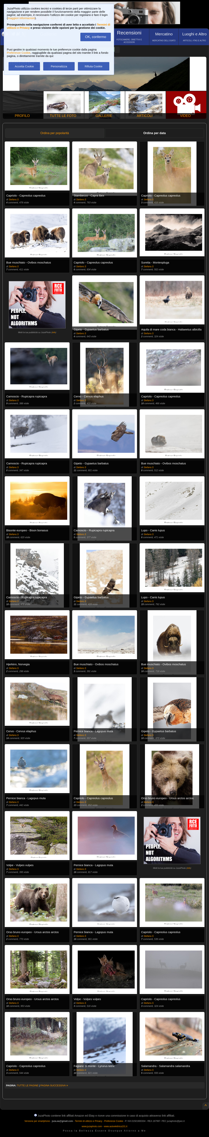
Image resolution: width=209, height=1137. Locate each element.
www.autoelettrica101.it (115, 1126)
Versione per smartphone (37, 1121)
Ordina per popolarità (54, 133)
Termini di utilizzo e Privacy (88, 1121)
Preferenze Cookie (18, 52)
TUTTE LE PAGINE (27, 1085)
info (54, 332)
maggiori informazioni (21, 18)
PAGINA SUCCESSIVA (54, 1085)
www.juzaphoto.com (92, 1126)
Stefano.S (14, 199)
